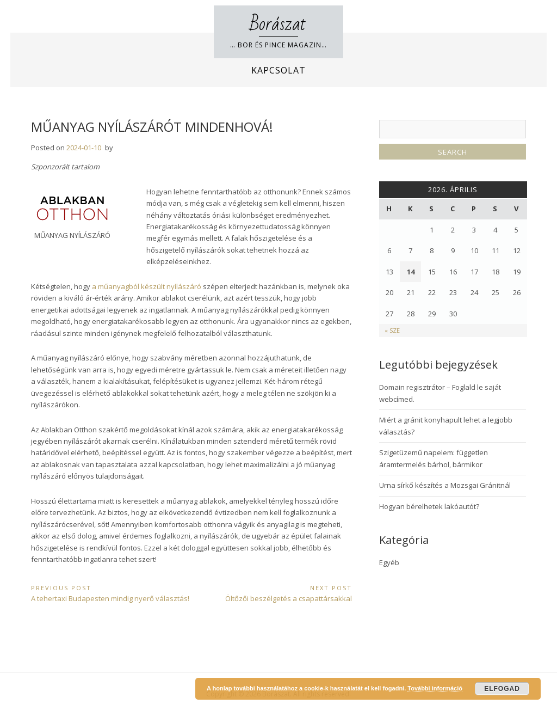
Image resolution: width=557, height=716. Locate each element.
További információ (434, 688)
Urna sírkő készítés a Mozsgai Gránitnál (445, 485)
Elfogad (502, 689)
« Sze (392, 330)
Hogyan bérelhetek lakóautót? (429, 506)
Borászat (278, 24)
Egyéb (389, 562)
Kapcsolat (278, 70)
